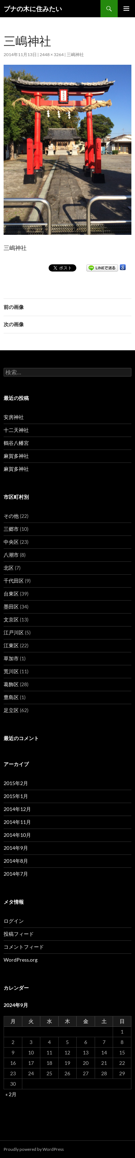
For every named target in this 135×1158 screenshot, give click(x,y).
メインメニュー (126, 8)
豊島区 (11, 697)
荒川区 (11, 671)
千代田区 (14, 581)
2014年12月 (17, 809)
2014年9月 (16, 848)
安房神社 (14, 417)
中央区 (11, 542)
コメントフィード (24, 947)
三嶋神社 (75, 54)
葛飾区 (11, 684)
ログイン (14, 921)
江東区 (11, 645)
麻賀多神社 (16, 456)
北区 (9, 568)
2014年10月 (17, 835)
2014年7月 (16, 874)
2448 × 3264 (52, 54)
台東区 (11, 594)
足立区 (11, 710)
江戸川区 (14, 632)
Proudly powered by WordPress (34, 1149)
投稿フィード (19, 934)
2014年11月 (17, 822)
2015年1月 (16, 796)
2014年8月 (16, 861)
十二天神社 (16, 430)
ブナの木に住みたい (33, 9)
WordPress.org (20, 960)
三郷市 (11, 529)
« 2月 (11, 1094)
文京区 (11, 619)
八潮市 (11, 555)
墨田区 (11, 606)
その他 (11, 516)
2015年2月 (16, 783)
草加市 (11, 658)
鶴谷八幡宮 (16, 443)
